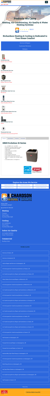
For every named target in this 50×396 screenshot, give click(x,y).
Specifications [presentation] (10, 138)
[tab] (4, 138)
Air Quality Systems (7, 233)
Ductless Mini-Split (7, 217)
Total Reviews (24, 31)
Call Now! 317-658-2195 (7, 207)
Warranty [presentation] (17, 138)
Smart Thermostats (7, 235)
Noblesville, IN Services (41, 185)
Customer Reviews (25, 46)
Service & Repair (25, 43)
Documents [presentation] (23, 138)
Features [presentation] (4, 138)
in (7, 253)
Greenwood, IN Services (25, 187)
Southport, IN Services (41, 187)
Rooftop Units (6, 241)
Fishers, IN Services (25, 185)
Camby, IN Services (9, 187)
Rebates (25, 49)
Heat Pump (5, 215)
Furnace (4, 213)
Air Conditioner (6, 223)
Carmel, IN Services (9, 185)
